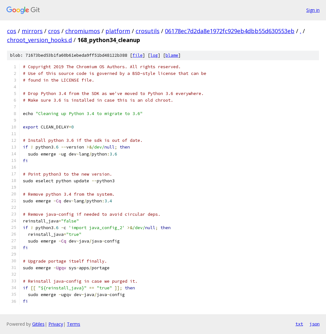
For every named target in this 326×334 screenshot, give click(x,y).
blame (172, 55)
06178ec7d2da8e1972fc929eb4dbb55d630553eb (229, 31)
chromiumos (82, 31)
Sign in (313, 10)
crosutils (147, 31)
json (314, 324)
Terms (73, 324)
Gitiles (38, 324)
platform (117, 31)
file (137, 55)
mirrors (32, 31)
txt (299, 324)
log (154, 55)
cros (54, 31)
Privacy (55, 324)
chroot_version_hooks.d (39, 40)
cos (11, 31)
